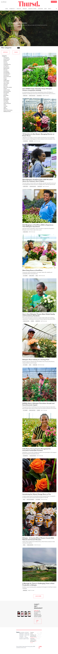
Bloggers (21, 632)
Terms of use (23, 647)
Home (6, 8)
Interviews (40, 8)
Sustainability (39, 95)
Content (26, 632)
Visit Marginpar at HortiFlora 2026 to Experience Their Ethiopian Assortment (37, 225)
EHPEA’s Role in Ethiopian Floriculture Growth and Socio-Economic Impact (38, 404)
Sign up (37, 621)
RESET (19, 47)
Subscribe (36, 610)
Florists (21, 637)
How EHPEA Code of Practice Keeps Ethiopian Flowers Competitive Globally (37, 89)
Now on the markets (30, 499)
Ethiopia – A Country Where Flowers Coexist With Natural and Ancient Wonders (38, 538)
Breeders (21, 633)
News (45, 8)
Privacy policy (29, 646)
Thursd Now (25, 95)
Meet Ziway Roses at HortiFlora (32, 270)
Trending (25, 8)
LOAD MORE (38, 596)
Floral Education (32, 95)
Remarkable (25, 590)
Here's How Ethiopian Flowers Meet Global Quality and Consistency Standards (38, 315)
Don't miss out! (14, 30)
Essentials (22, 638)
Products (19, 8)
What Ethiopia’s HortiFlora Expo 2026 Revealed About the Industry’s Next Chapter (37, 180)
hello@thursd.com (33, 637)
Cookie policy (24, 646)
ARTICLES (5, 52)
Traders (21, 636)
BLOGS (16, 52)
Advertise (26, 633)
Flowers (38, 410)
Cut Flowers (25, 275)
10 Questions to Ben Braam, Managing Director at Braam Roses (38, 135)
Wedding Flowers (32, 8)
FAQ (25, 636)
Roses (37, 275)
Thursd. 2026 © (19, 646)
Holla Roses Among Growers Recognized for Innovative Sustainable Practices (36, 449)
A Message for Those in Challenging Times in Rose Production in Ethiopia (38, 584)
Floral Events (25, 186)
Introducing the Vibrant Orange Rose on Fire (36, 494)
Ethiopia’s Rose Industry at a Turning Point (35, 359)
